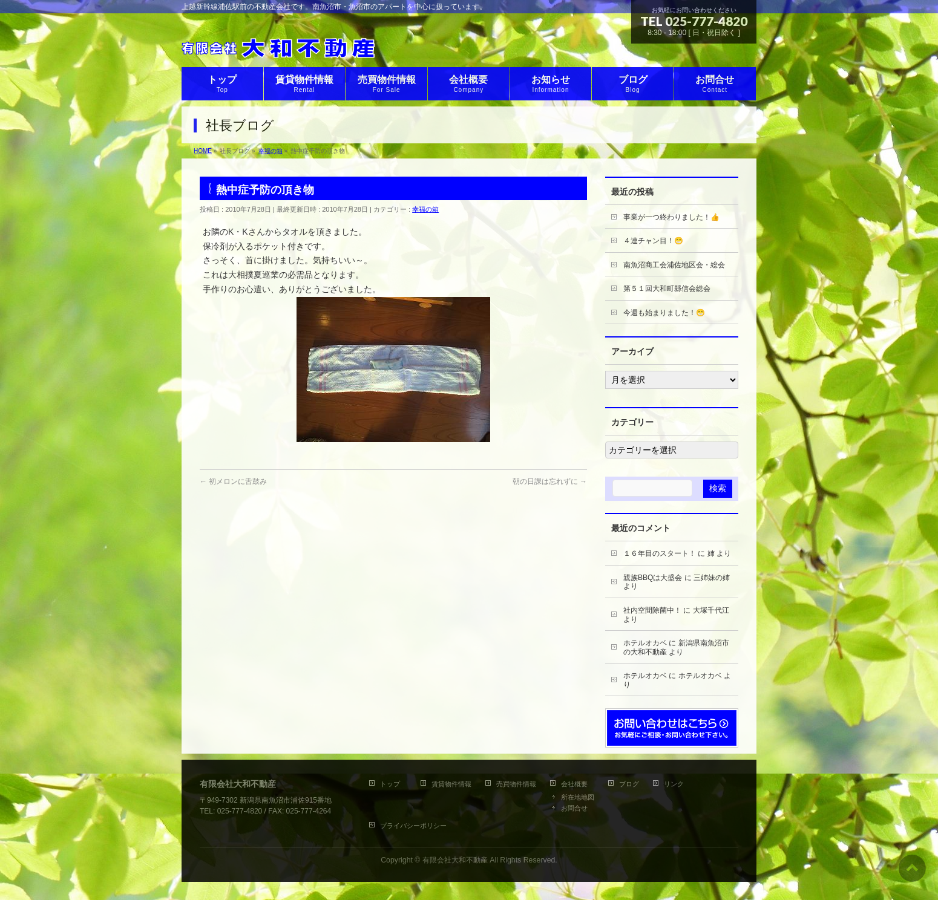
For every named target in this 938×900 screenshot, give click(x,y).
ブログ (629, 784)
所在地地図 (577, 797)
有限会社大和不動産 (455, 860)
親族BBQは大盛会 (652, 577)
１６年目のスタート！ (659, 553)
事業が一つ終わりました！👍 (671, 217)
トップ (393, 784)
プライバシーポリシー (413, 825)
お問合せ (574, 808)
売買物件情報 (516, 784)
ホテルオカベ (645, 643)
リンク (674, 784)
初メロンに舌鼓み (233, 481)
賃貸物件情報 (451, 784)
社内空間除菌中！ (652, 610)
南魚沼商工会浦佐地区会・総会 (674, 265)
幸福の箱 (425, 209)
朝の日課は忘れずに (550, 481)
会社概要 (574, 784)
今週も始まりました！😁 (664, 312)
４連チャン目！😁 (653, 240)
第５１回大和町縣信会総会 (666, 288)
